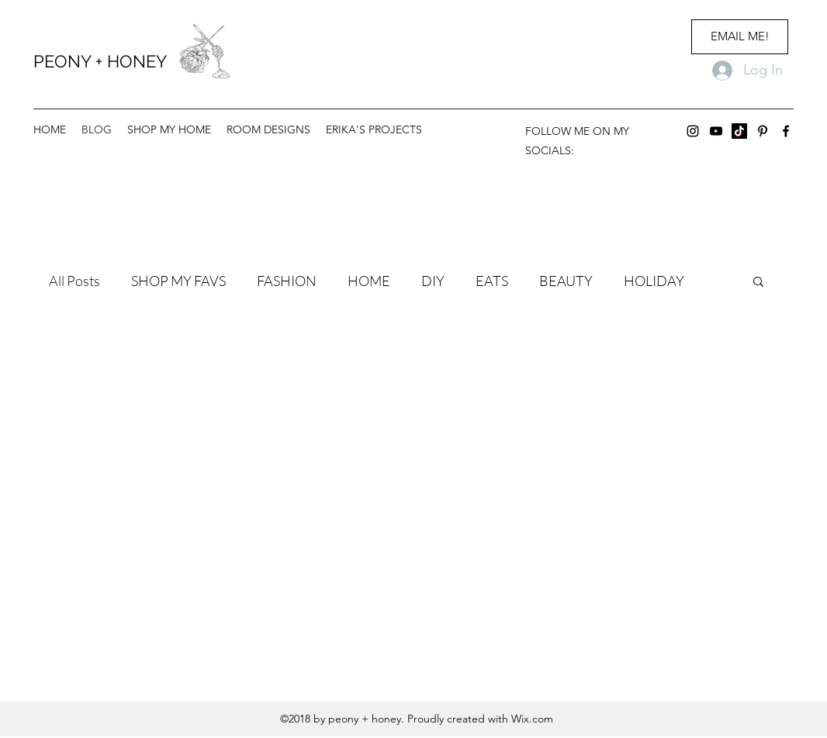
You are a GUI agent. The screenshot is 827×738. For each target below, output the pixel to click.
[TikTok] (739, 131)
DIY (433, 280)
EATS (492, 280)
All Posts (74, 280)
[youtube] (716, 131)
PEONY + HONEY (100, 61)
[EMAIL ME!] (739, 36)
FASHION (287, 280)
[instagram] (693, 131)
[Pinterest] (762, 131)
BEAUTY (566, 280)
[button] (758, 282)
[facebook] (786, 131)
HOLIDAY (654, 280)
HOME (369, 280)
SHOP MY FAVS (178, 280)
